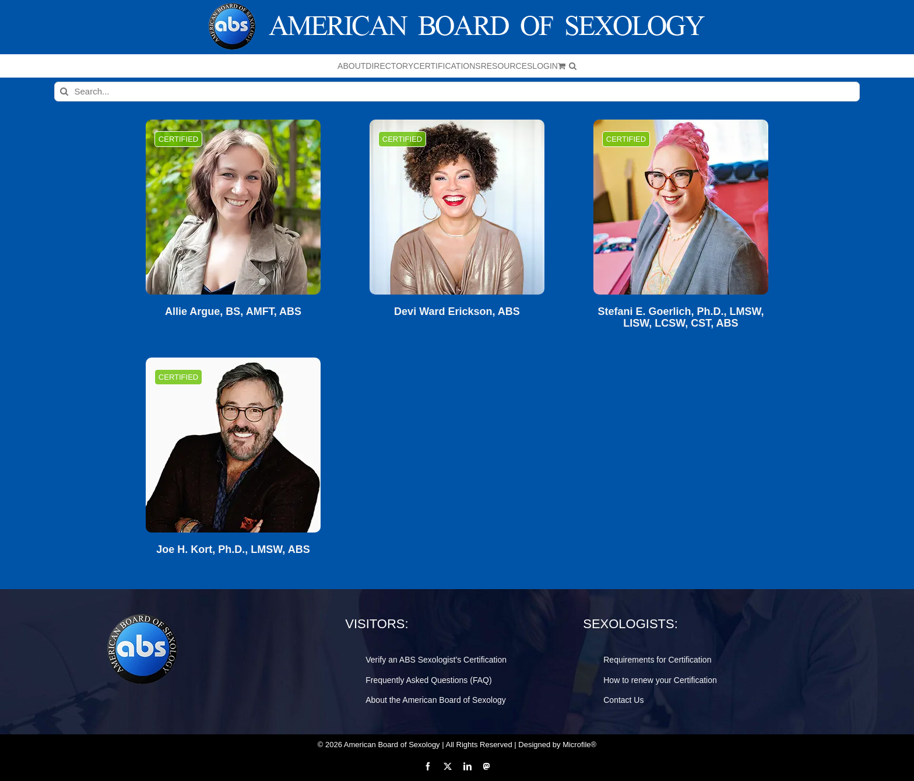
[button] (572, 66)
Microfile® (579, 744)
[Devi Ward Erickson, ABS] (457, 207)
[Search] (64, 91)
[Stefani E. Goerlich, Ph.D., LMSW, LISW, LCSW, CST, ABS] (680, 207)
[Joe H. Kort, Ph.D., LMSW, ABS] (233, 445)
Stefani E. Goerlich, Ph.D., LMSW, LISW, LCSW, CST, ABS (680, 317)
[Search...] (457, 91)
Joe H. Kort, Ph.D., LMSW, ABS (233, 549)
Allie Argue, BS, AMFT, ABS (233, 311)
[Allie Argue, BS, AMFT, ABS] (233, 207)
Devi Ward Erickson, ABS (457, 311)
